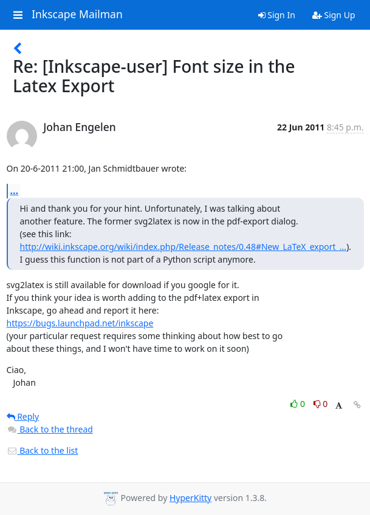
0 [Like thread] (298, 403)
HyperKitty (190, 497)
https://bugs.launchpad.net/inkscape (80, 323)
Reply (23, 416)
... (14, 190)
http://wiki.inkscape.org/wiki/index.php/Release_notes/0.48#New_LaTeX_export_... (183, 246)
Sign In (276, 15)
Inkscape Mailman (77, 14)
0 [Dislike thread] (320, 403)
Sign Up (333, 15)
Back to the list (42, 450)
